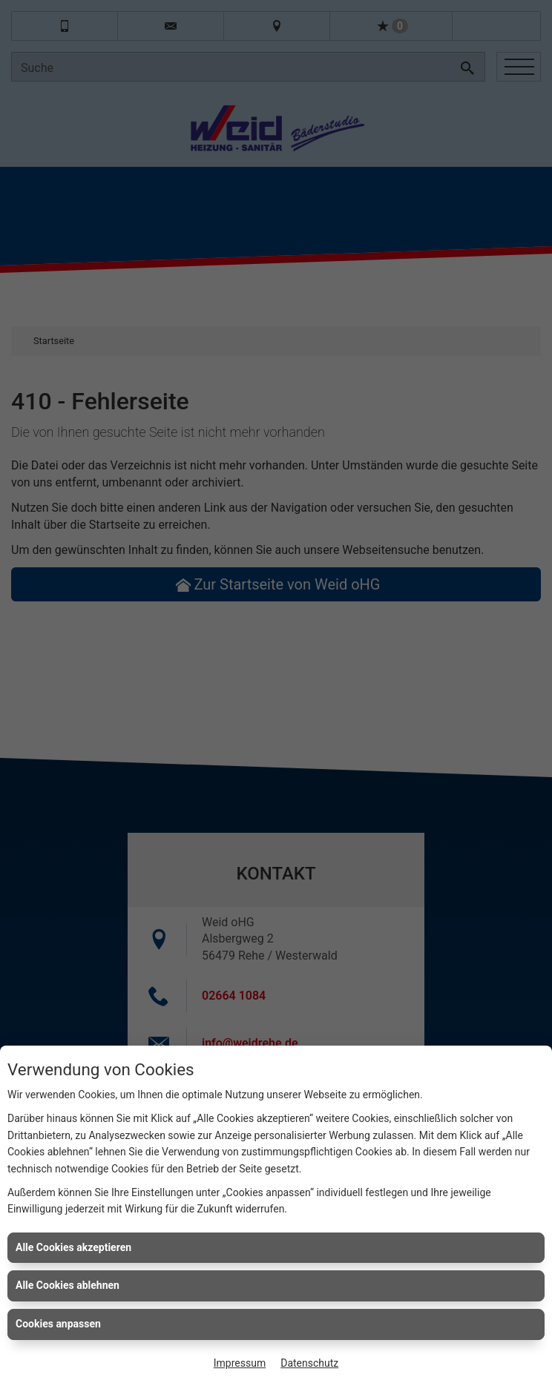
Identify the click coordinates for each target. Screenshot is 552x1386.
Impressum (240, 1363)
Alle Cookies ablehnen (67, 1285)
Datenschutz (309, 1363)
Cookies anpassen (58, 1324)
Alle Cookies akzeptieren (73, 1247)
